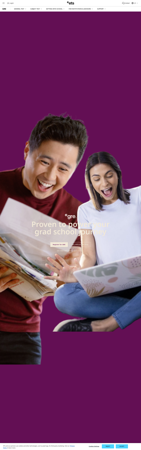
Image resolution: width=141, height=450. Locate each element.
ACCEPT (121, 446)
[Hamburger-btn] (3, 3)
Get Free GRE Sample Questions (70, 251)
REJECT (108, 446)
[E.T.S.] (70, 3)
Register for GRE (59, 244)
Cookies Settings (94, 446)
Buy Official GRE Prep (80, 244)
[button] (20, 9)
